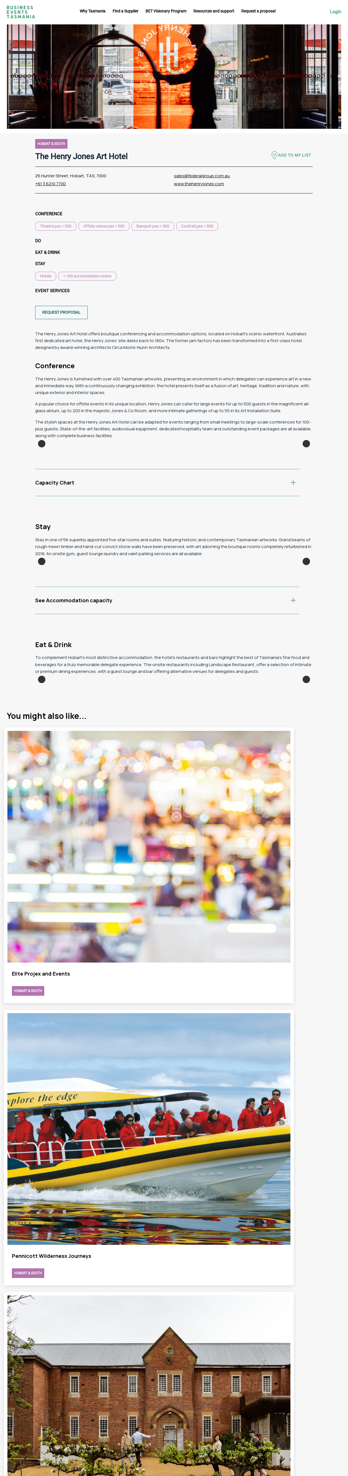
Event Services (52, 290)
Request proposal (61, 312)
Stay (40, 263)
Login (335, 11)
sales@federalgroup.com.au (202, 176)
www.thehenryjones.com (199, 184)
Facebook (326, 1400)
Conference (48, 213)
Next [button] (306, 486)
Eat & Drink (47, 252)
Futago (133, 1468)
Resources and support (213, 11)
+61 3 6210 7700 (50, 184)
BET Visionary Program (165, 11)
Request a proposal (258, 11)
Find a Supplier (125, 11)
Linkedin (324, 1410)
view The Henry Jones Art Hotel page (89, 1070)
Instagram (326, 1389)
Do (38, 240)
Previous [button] (41, 486)
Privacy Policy (232, 1425)
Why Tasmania (93, 11)
